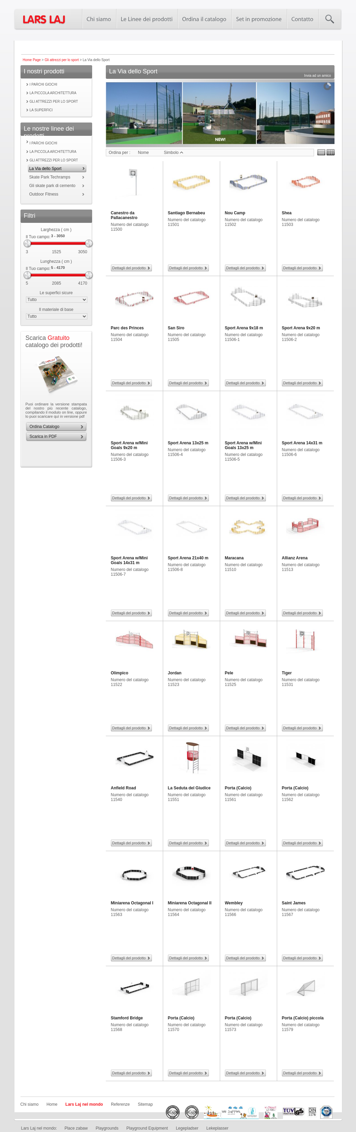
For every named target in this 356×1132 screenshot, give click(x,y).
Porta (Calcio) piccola (303, 1018)
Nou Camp (235, 213)
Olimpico (119, 673)
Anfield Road (123, 788)
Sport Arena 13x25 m (188, 443)
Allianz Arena (295, 558)
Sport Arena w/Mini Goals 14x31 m (129, 560)
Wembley (234, 903)
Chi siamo (29, 1104)
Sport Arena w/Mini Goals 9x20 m (129, 445)
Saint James (294, 903)
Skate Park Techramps (50, 177)
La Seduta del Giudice (189, 788)
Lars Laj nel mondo (84, 1104)
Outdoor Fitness (43, 194)
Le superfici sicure (56, 292)
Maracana (234, 558)
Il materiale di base (56, 309)
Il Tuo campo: (38, 236)
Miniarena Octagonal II (190, 903)
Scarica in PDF (43, 436)
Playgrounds (107, 1128)
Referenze (120, 1104)
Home (51, 1104)
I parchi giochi (43, 84)
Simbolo (173, 152)
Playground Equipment (147, 1128)
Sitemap (145, 1104)
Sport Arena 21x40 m (188, 558)
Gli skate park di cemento (52, 185)
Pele (229, 673)
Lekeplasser (218, 1128)
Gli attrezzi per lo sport (62, 60)
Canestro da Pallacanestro (124, 215)
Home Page (32, 60)
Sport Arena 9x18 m (244, 328)
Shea (287, 213)
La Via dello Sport (45, 168)
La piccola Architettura (53, 93)
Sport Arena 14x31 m (302, 443)
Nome (143, 152)
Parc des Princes (127, 328)
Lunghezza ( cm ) (56, 261)
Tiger (287, 673)
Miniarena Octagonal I (132, 903)
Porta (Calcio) (238, 788)
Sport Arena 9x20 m (301, 328)
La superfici (41, 110)
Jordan (175, 673)
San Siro (176, 328)
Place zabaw (76, 1128)
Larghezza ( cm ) (56, 229)
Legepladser (187, 1128)
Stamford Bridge (127, 1018)
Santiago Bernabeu (186, 213)
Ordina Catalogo (44, 426)
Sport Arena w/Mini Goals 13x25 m (243, 445)
